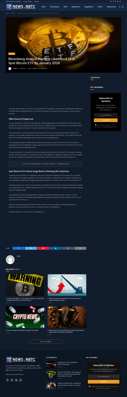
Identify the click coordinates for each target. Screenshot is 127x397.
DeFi (65, 7)
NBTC (16, 68)
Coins (43, 7)
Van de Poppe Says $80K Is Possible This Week (22, 330)
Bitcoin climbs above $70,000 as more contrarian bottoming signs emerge (65, 299)
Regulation (89, 7)
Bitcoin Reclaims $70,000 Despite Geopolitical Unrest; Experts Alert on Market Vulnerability (66, 331)
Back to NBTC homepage (13, 1)
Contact (36, 1)
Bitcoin (12, 54)
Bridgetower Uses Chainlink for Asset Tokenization (68, 363)
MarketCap (111, 7)
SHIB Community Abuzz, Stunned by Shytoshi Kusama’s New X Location (69, 384)
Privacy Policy (27, 1)
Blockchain (54, 7)
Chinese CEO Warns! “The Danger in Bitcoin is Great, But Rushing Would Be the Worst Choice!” (25, 299)
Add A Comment (45, 342)
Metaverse (76, 7)
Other (100, 7)
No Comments (33, 68)
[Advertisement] (46, 90)
